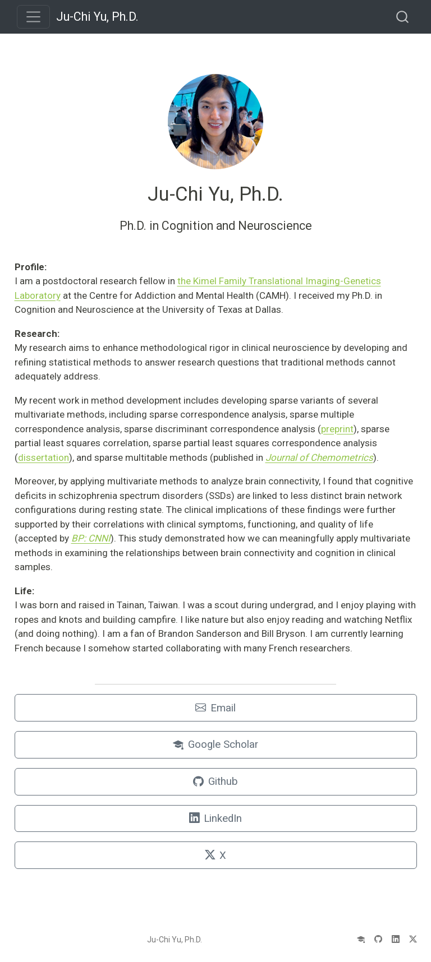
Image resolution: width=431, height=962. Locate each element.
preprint (337, 428)
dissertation (43, 457)
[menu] (33, 17)
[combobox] (403, 16)
